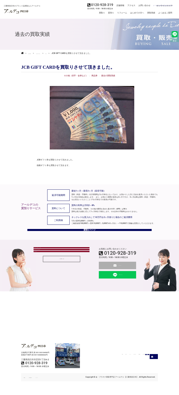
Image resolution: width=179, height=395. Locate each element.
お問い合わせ (142, 7)
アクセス (130, 7)
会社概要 (27, 383)
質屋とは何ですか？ (44, 270)
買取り (102, 14)
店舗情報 (119, 7)
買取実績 (151, 14)
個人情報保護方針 (41, 383)
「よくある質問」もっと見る (61, 280)
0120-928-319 (120, 259)
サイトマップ (57, 383)
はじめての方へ (137, 14)
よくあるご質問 (165, 14)
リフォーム (122, 14)
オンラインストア (161, 7)
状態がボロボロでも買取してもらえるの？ (54, 256)
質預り (111, 14)
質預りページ (89, 234)
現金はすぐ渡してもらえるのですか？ (52, 263)
